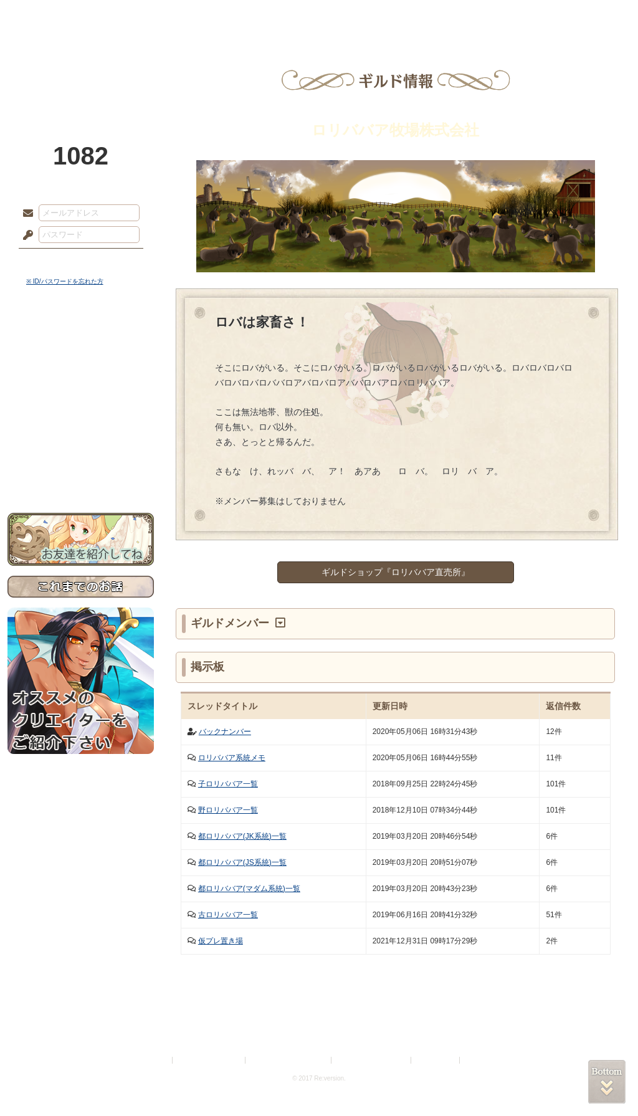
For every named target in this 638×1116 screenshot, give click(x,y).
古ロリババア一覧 (228, 914)
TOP (52, 15)
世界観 (80, 340)
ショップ (496, 15)
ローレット (230, 15)
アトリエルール (80, 418)
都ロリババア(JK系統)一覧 (242, 836)
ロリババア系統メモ (231, 757)
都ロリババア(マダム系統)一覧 (249, 888)
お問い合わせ (80, 474)
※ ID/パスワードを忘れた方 (64, 281)
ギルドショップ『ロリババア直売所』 (395, 572)
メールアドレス (25, 213)
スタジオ (407, 15)
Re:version (481, 1060)
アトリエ (319, 15)
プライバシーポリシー (209, 1060)
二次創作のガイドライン (372, 1060)
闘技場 (585, 15)
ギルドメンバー (231, 623)
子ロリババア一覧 (228, 784)
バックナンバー (225, 731)
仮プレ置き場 (220, 941)
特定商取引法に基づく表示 (289, 1060)
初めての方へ (80, 452)
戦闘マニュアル (80, 433)
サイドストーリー (80, 362)
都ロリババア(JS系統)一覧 (242, 862)
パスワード (25, 235)
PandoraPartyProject (80, 68)
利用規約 (155, 1060)
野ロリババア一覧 (228, 810)
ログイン (50, 261)
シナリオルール (80, 402)
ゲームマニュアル (80, 383)
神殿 (142, 15)
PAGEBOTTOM (607, 1082)
